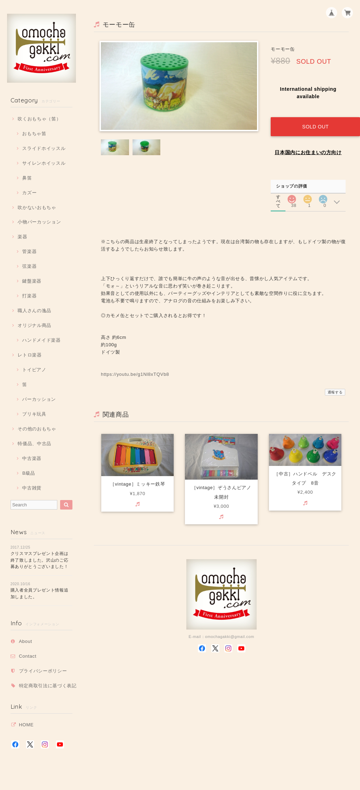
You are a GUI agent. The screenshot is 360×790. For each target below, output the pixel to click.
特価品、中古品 (34, 443)
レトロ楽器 (29, 355)
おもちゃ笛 (34, 133)
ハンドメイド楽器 (41, 340)
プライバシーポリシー (43, 671)
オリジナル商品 (34, 325)
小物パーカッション (39, 222)
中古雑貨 (31, 488)
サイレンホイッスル (43, 163)
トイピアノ (34, 369)
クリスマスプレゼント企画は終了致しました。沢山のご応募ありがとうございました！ (40, 560)
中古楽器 (31, 458)
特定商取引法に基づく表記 (48, 685)
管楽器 (29, 251)
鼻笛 (27, 178)
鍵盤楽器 (31, 281)
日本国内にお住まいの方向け (308, 146)
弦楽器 (29, 266)
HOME (26, 724)
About (25, 641)
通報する (335, 386)
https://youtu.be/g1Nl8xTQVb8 (135, 368)
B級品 (28, 473)
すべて (278, 190)
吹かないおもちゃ (37, 207)
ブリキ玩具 (34, 414)
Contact (28, 656)
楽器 (22, 236)
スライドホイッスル (43, 148)
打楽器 (29, 295)
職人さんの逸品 (34, 310)
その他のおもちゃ (37, 428)
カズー (29, 192)
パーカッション (39, 399)
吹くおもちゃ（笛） (39, 118)
